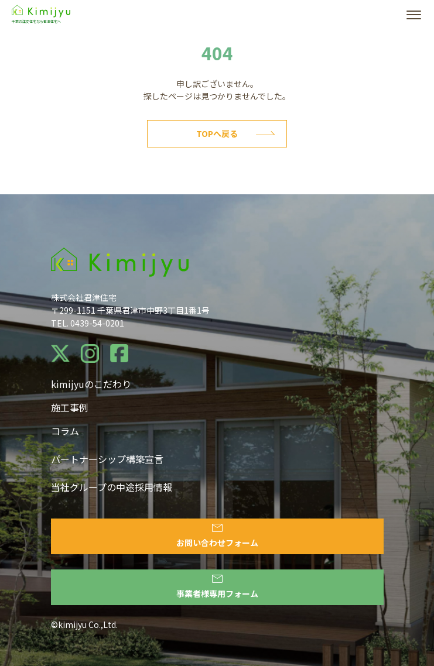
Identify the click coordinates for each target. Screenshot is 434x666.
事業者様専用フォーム (217, 587)
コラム (65, 431)
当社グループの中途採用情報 (111, 487)
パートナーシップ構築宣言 (107, 459)
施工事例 (69, 407)
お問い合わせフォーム (217, 536)
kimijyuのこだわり (91, 384)
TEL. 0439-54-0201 (87, 323)
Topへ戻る (235, 133)
